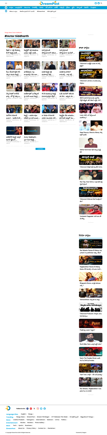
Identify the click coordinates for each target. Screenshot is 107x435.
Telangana (30, 419)
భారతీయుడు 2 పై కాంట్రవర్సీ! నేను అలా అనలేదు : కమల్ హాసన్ (31, 74)
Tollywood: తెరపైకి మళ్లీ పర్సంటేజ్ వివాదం (91, 167)
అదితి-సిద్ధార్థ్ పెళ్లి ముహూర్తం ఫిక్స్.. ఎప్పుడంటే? (47, 74)
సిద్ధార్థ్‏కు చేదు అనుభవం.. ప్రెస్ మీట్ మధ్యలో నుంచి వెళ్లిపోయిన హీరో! (67, 118)
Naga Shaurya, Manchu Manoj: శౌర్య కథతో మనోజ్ (91, 133)
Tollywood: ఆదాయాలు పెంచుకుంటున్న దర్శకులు (90, 81)
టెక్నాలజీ (79, 7)
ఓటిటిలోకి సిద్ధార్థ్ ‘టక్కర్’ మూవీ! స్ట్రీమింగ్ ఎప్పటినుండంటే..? (13, 139)
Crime (57, 419)
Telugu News (8, 32)
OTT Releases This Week (59, 417)
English (93, 7)
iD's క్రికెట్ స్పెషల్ (74, 417)
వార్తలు (11, 7)
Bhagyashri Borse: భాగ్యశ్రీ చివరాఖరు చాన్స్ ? (90, 284)
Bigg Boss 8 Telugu (87, 417)
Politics (63, 419)
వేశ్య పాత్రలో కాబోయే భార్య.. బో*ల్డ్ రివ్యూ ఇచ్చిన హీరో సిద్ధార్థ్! (14, 96)
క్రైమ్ (73, 7)
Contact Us (41, 428)
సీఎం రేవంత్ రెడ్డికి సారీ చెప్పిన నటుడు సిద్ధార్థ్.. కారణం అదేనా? (13, 74)
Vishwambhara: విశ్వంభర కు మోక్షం (90, 299)
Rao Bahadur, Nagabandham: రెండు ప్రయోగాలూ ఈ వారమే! (90, 389)
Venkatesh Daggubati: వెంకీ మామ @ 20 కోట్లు (90, 217)
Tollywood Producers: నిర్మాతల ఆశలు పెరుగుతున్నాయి (91, 314)
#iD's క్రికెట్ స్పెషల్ (51, 11)
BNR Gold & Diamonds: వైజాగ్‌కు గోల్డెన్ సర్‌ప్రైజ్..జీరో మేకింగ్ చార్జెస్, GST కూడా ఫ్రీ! (90, 100)
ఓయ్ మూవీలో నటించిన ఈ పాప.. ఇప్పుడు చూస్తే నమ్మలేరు (67, 96)
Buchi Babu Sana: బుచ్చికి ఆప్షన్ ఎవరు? (91, 344)
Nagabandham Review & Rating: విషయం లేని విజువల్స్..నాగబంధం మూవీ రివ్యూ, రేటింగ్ (90, 269)
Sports (21, 425)
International (40, 419)
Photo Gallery (39, 422)
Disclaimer (51, 428)
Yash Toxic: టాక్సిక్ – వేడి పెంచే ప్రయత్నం (91, 374)
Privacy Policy (31, 428)
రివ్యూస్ (62, 7)
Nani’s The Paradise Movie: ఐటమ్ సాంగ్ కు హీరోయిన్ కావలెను (90, 359)
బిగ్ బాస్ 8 (49, 7)
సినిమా (42, 7)
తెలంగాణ (27, 7)
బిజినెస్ (86, 7)
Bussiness (28, 425)
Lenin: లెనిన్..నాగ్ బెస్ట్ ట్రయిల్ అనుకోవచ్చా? (88, 116)
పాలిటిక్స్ (34, 7)
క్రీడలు (68, 7)
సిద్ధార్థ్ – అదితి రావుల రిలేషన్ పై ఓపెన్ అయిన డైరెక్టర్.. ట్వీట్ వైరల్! (31, 118)
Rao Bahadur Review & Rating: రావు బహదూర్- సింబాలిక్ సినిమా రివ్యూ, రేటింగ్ (91, 251)
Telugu (30, 414)
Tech (14, 425)
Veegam (84, 432)
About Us (21, 428)
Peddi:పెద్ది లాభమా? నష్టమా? (87, 330)
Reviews (30, 422)
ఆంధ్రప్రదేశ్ (18, 7)
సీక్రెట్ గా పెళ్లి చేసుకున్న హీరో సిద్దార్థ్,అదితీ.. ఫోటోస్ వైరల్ (13, 52)
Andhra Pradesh (18, 419)
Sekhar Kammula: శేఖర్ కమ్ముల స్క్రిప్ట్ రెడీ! (90, 150)
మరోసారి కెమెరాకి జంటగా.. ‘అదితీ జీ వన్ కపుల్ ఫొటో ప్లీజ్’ (13, 118)
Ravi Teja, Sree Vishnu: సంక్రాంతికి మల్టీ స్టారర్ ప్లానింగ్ (91, 183)
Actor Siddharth (17, 32)
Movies (22, 422)
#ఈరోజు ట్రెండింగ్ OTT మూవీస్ (27, 11)
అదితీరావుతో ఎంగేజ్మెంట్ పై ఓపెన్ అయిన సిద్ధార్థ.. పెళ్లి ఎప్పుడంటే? (31, 96)
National (50, 419)
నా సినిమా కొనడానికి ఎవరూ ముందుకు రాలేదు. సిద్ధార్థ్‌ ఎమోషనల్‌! (49, 118)
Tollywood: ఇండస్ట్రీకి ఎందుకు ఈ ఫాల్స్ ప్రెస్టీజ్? (90, 64)
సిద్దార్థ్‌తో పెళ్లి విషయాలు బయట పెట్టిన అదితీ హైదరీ (31, 52)
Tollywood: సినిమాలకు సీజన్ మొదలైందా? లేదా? (91, 200)
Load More (40, 148)
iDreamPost (31, 417)
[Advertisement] (53, 22)
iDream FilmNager (43, 417)
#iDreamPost (41, 11)
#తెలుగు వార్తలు (13, 11)
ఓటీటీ (56, 7)
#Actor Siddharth (17, 36)
